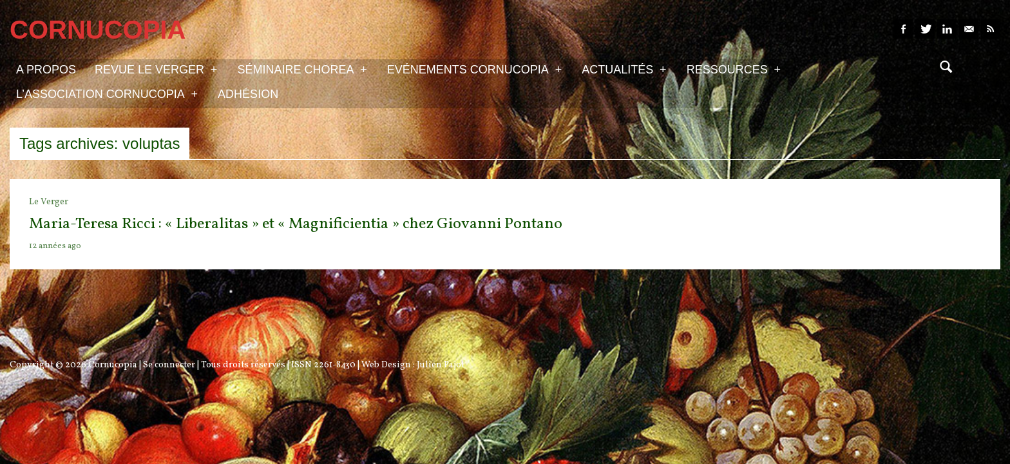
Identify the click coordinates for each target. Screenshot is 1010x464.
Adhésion (248, 94)
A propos (46, 69)
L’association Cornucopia (107, 93)
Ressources (734, 69)
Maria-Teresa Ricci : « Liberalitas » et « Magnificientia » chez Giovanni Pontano (295, 224)
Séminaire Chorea (302, 69)
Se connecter (169, 365)
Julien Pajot (440, 365)
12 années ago (55, 246)
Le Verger (48, 202)
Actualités (624, 69)
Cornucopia (112, 365)
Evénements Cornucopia (474, 69)
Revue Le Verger (156, 69)
